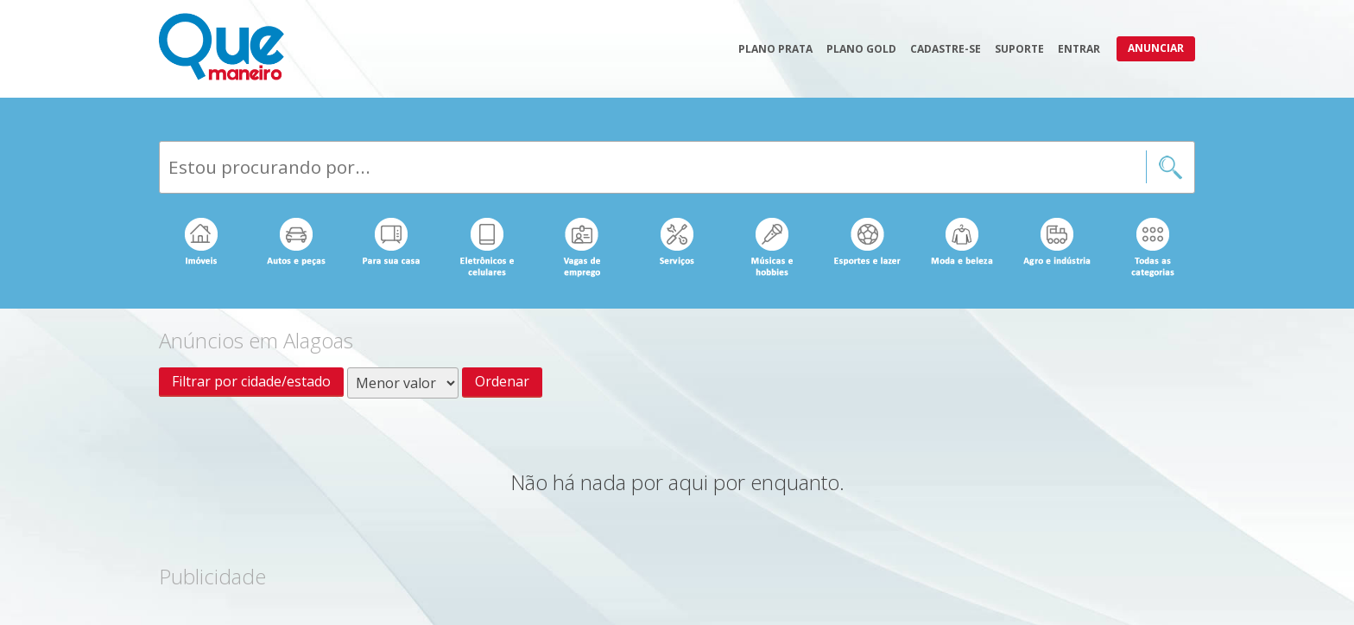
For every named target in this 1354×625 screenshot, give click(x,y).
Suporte (1019, 48)
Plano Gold (861, 48)
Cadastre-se (945, 48)
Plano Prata (775, 48)
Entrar (1079, 48)
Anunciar (1156, 48)
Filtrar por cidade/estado (251, 381)
